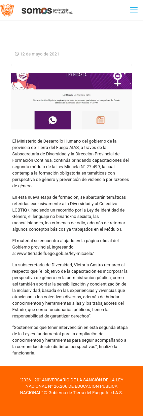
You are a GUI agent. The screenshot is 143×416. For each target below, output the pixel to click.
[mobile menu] (134, 10)
